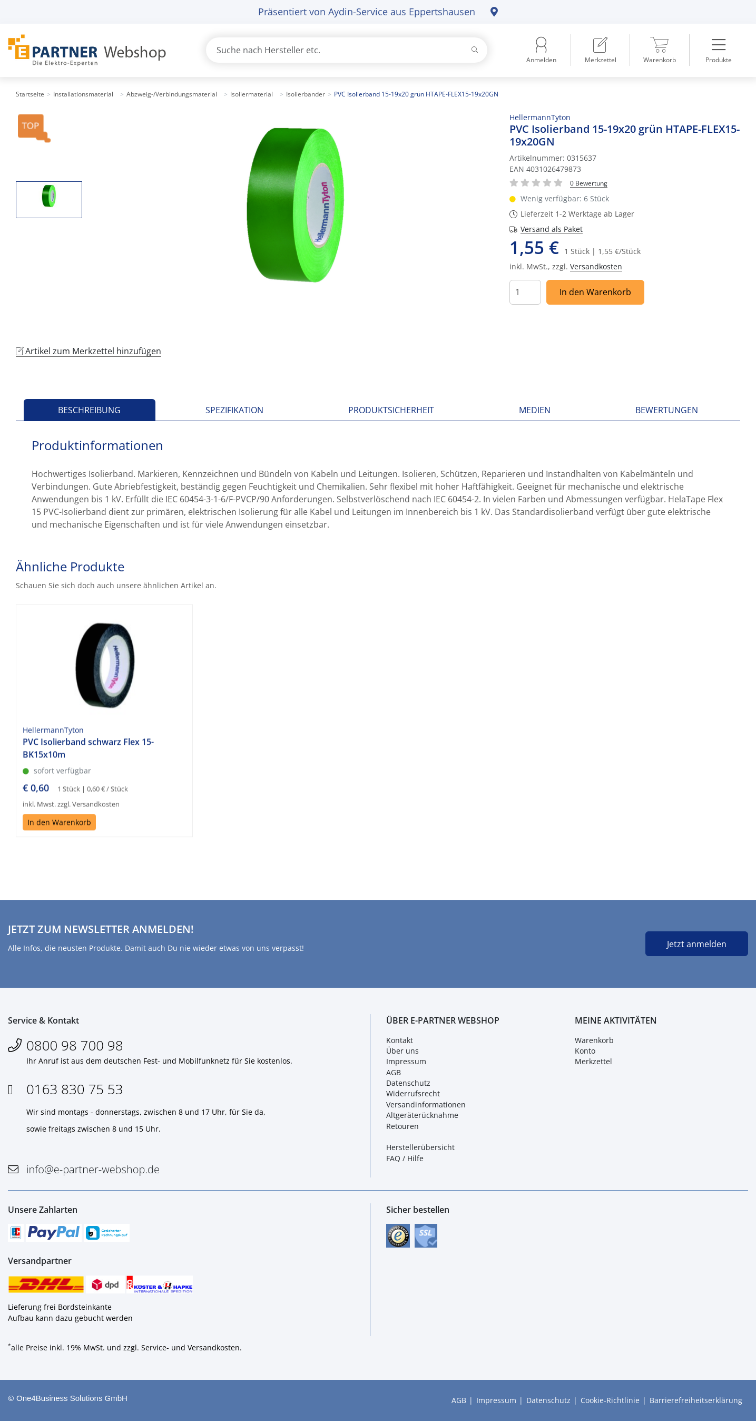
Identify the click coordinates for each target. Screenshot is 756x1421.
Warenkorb (594, 1040)
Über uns (402, 1051)
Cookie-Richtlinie (610, 1400)
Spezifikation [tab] (234, 410)
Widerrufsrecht (413, 1094)
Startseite (30, 94)
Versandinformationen (426, 1104)
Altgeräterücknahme (422, 1115)
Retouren (402, 1126)
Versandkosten (596, 266)
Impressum (406, 1061)
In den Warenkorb (595, 292)
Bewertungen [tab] (666, 410)
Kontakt (399, 1040)
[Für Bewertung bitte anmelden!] (588, 183)
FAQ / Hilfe (405, 1158)
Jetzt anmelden (696, 944)
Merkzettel (593, 1061)
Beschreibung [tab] (89, 410)
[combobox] (346, 50)
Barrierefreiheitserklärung (696, 1400)
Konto (585, 1051)
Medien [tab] (535, 410)
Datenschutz (408, 1083)
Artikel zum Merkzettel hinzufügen (88, 351)
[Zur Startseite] (94, 50)
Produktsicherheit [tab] (391, 410)
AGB (393, 1072)
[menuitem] (601, 50)
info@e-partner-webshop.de (93, 1169)
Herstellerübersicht (420, 1148)
